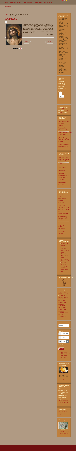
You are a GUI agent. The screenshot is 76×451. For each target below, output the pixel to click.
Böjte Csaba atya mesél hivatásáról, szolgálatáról (63, 159)
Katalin (66, 110)
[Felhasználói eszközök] (6, 22)
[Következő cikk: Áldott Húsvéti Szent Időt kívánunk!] (49, 42)
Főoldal (6, 2)
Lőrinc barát (61, 170)
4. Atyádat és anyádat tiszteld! (64, 245)
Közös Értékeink (38, 2)
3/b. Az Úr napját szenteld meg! (65, 250)
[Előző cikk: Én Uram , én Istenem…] (27, 42)
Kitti (61, 112)
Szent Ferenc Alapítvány (15, 2)
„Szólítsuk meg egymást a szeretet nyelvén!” (63, 139)
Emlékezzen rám (64, 345)
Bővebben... (64, 380)
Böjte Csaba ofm (28, 2)
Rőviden (8, 15)
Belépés (61, 349)
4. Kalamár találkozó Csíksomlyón (62, 166)
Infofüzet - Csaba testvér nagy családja (62, 413)
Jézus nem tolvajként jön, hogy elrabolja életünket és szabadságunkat (63, 209)
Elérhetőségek (8, 6)
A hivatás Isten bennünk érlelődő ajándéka (63, 218)
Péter (63, 109)
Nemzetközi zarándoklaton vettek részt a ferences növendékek (62, 198)
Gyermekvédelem (48, 2)
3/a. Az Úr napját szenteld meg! (65, 255)
